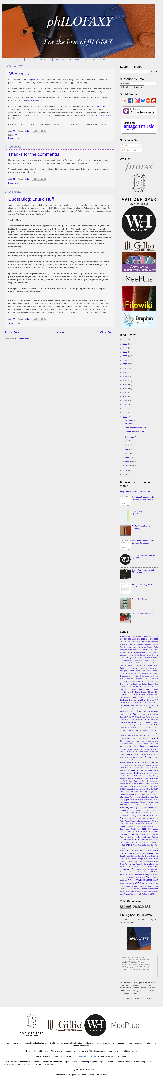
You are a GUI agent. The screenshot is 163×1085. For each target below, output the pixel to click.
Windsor (123, 891)
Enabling (141, 700)
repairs (137, 837)
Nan (135, 781)
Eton (156, 702)
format (141, 727)
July (127, 441)
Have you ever (152, 741)
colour (149, 676)
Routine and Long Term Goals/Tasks (142, 585)
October (128, 420)
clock (129, 676)
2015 (125, 384)
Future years (74, 59)
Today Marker (144, 869)
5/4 (137, 642)
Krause (136, 760)
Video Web (152, 877)
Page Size (154, 797)
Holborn (150, 746)
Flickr (122, 727)
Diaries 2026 (59, 59)
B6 (146, 652)
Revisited (145, 839)
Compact (154, 679)
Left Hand (145, 762)
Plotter (139, 815)
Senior (122, 850)
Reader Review (134, 832)
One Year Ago (141, 792)
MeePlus (129, 773)
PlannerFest (154, 813)
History (142, 746)
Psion (156, 823)
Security (155, 848)
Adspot (19, 59)
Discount (144, 692)
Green (144, 738)
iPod (121, 757)
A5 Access (18, 73)
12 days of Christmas (142, 636)
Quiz (156, 826)
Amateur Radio (152, 647)
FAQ (149, 708)
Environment (137, 702)
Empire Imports (101, 106)
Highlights (132, 746)
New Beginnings (152, 781)
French (151, 730)
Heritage (123, 746)
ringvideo (155, 842)
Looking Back (150, 768)
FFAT (139, 711)
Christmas (124, 673)
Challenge (144, 668)
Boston (122, 660)
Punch (122, 826)
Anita (130, 650)
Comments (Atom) (24, 338)
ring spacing (140, 842)
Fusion (145, 733)
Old (152, 789)
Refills (155, 834)
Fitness (142, 725)
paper (126, 799)
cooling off (149, 681)
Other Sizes (124, 797)
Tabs (136, 861)
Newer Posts (12, 332)
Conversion (140, 681)
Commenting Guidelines (86, 1056)
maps (150, 770)
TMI (137, 869)
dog (137, 695)
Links (94, 59)
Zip (149, 894)
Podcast (124, 818)
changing (123, 671)
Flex (156, 725)
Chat (138, 671)
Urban (136, 874)
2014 (125, 388)
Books (155, 657)
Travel (152, 872)
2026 (125, 340)
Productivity (124, 823)
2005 (125, 474)
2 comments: (13, 183)
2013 (125, 392)
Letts (156, 762)
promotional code (147, 823)
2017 (125, 376)
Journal (148, 757)
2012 (125, 396)
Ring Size (130, 842)
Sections (148, 848)
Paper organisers (136, 799)
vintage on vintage (144, 880)
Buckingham (135, 660)
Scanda (129, 848)
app (134, 650)
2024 (125, 348)
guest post (35, 79)
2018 (125, 372)
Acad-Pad (154, 642)
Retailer (123, 839)
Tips (133, 869)
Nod (135, 786)
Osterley (149, 794)
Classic (155, 673)
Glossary (154, 735)
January (128, 465)
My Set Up (124, 781)
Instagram (136, 754)
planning (132, 815)
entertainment (124, 702)
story (145, 859)
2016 (125, 380)
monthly (149, 776)
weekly (136, 886)
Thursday (136, 866)
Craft (156, 681)
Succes (155, 859)
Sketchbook (137, 853)
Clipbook (123, 676)
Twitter (122, 874)
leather (122, 762)
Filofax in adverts (152, 717)
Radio (133, 829)
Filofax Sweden (135, 719)
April (127, 453)
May (127, 449)
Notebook (128, 789)
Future (151, 733)
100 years (131, 636)
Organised (124, 794)
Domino (142, 695)
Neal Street (142, 781)
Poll (156, 818)
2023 (125, 352)
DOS (152, 695)
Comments (129, 679)
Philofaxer (154, 805)
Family (125, 708)
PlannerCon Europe (139, 813)
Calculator (130, 663)
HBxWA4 (132, 744)
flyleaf (127, 727)
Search (141, 848)
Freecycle (143, 730)
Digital (128, 692)
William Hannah (140, 889)
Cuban (144, 684)
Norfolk (149, 786)
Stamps (147, 856)
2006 (125, 471)
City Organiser (142, 673)
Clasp (150, 673)
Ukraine (130, 874)
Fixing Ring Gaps (139, 599)
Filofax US (154, 719)
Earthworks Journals (146, 697)
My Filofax (153, 778)
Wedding (145, 883)
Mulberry (140, 778)
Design (133, 689)
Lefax (139, 762)
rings (148, 842)
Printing (155, 821)
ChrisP (155, 671)
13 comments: (14, 323)
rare (139, 829)
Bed (156, 652)
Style (150, 859)
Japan (133, 757)
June (127, 445)
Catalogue (124, 668)
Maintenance (124, 770)
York (139, 894)
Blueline (136, 657)
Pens (142, 802)
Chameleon (154, 668)
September (130, 437)
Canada (155, 663)
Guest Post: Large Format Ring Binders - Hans (143, 571)
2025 (125, 344)
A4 (143, 642)
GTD (149, 738)
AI (127, 647)
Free (136, 730)
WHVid (129, 889)
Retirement (130, 839)
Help (156, 744)
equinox (148, 702)
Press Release (136, 821)
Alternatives (142, 647)
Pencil (136, 802)
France (155, 727)
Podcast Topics (148, 818)
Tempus (155, 864)
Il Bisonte (139, 752)
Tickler (144, 866)
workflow (138, 891)
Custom (151, 684)
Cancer (138, 665)
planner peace (152, 810)
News (130, 786)
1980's (155, 636)
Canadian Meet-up (127, 665)
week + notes (153, 883)
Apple (139, 650)
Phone (145, 808)
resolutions (146, 837)
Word (128, 891)
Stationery (154, 856)
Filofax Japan (124, 719)
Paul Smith (154, 799)
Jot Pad (139, 757)
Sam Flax (154, 845)
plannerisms (124, 815)
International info (147, 754)
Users (152, 874)
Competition (124, 681)
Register (130, 837)
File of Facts (45, 59)
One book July (127, 792)
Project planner (134, 823)
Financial (155, 722)
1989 (121, 639)
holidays (136, 749)
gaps (156, 733)
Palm (121, 799)
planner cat (131, 810)
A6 (149, 642)
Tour (136, 872)
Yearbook (133, 894)
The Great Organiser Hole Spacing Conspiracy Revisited (144, 498)
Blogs (129, 657)
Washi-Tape (124, 883)
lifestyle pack (153, 765)
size (130, 853)
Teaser (122, 864)
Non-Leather (141, 786)
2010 (125, 405)
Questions (150, 826)
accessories (138, 644)
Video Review (139, 877)
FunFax (139, 733)
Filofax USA (125, 722)
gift (144, 735)
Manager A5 (142, 770)
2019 (125, 368)
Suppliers (104, 59)
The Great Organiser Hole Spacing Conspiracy (143, 542)
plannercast (124, 813)
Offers (148, 789)
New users (154, 784)
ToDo (152, 869)
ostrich (155, 794)
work (132, 891)
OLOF (156, 789)
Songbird (141, 856)
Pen (124, 802)
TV (157, 872)
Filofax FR (130, 717)
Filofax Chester (146, 714)
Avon (138, 652)
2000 (125, 639)
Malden (133, 770)
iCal (130, 752)
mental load (154, 773)
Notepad (135, 789)
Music (146, 778)
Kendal (155, 757)
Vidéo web (123, 880)
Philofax (145, 805)
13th (151, 636)
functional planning (127, 733)
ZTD (152, 894)
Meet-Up (137, 773)
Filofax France (140, 717)
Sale (144, 845)
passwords (145, 799)
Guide (127, 741)
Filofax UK (145, 719)
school (135, 848)
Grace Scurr (136, 738)
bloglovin (123, 657)
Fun (156, 730)
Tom (156, 869)
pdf (121, 802)
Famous (144, 708)
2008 (125, 413)
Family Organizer (135, 708)
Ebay (156, 697)
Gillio (148, 735)
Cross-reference (126, 684)
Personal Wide (135, 805)
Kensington (124, 760)
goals (122, 738)
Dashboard (123, 686)
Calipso (148, 663)
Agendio (123, 647)
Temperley (139, 864)
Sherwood (135, 850)
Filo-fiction (128, 714)
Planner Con (141, 810)
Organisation (153, 792)
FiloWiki (147, 722)
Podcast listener (135, 818)
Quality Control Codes (133, 826)
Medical (123, 773)
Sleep (143, 853)
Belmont (123, 655)
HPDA (126, 752)
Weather (131, 883)
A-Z (140, 642)
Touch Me (130, 872)
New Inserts (124, 784)
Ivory (126, 757)
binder (149, 655)
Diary (148, 689)
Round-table (126, 845)
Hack (138, 741)
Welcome (143, 886)
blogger (155, 655)
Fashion (155, 708)
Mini (135, 776)
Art (151, 650)
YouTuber (145, 894)
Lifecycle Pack (144, 765)
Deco (156, 686)
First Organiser (133, 725)
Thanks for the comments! (33, 154)
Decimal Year (148, 686)
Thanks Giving (125, 866)
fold (136, 727)
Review (138, 839)
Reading (142, 834)
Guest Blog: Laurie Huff (31, 199)
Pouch (127, 821)
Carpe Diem (153, 665)
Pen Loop (130, 802)
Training (147, 872)
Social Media (125, 856)
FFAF (130, 711)
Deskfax (141, 689)
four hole (148, 727)
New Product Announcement (139, 784)
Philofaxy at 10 (136, 808)
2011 (125, 401)
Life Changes (124, 765)
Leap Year (154, 760)
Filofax (136, 714)
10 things (123, 636)
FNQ (132, 727)
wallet (155, 880)
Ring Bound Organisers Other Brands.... (136, 491)
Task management (146, 861)
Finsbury (123, 725)
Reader (146, 829)
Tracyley (141, 872)
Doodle (148, 695)
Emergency (133, 700)
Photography (153, 808)
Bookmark (148, 657)
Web (138, 883)
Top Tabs (123, 872)
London (143, 768)
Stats (121, 859)
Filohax (134, 722)
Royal (135, 845)
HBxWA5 (140, 744)
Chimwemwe (146, 671)
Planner (123, 810)
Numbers (142, 789)
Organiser (133, 794)
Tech (126, 864)
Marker (155, 770)
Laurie (148, 760)
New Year (123, 786)
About (10, 59)
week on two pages (126, 886)
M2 (157, 768)
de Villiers (139, 686)
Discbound (136, 692)
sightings (148, 850)
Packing (139, 797)
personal (123, 805)
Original (142, 794)
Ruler (139, 845)
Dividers (151, 692)
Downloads (127, 697)
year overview (153, 891)
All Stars (133, 647)
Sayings (123, 848)
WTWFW (144, 891)
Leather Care (131, 762)
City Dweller (132, 673)
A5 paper (46, 115)
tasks (156, 861)
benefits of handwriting (136, 655)
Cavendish (135, 668)
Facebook (154, 705)
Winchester (153, 889)
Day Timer (131, 686)
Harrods (143, 741)
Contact (132, 681)
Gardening (123, 735)
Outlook (132, 797)
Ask (129, 652)
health (146, 744)
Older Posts (107, 332)
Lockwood (135, 768)
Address (148, 644)
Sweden (130, 861)
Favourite (123, 711)
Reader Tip (145, 832)
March (128, 457)
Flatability (149, 725)
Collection (135, 676)
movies (134, 778)
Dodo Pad (131, 695)
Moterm (128, 778)
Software (134, 856)
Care (144, 665)
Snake (156, 853)
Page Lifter (146, 797)
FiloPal (141, 722)
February (129, 461)
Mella (144, 773)
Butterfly (123, 663)
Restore (155, 837)
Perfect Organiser (151, 802)
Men (147, 773)
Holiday (129, 749)
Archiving (145, 650)
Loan (129, 768)
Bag (153, 652)
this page (31, 109)
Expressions (145, 705)
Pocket (145, 815)
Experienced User (127, 705)
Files (86, 59)
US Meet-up (144, 874)
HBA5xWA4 (124, 744)
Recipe (149, 834)
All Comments (129, 150)
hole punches (105, 115)
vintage (131, 880)
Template (148, 864)
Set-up (128, 850)
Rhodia (151, 839)
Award (142, 652)
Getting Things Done (135, 735)
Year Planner (125, 894)
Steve (127, 859)
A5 (16, 135)
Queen (144, 826)
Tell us (132, 864)
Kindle (131, 760)
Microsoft (130, 776)
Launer (142, 760)
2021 (125, 360)
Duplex (134, 697)
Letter (151, 762)
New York (32, 100)
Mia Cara (123, 776)
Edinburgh (124, 700)
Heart (151, 744)
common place (142, 679)
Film (121, 714)
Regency (123, 837)
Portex (122, 821)
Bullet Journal (145, 660)
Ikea (133, 752)
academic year (126, 644)
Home (60, 332)
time (150, 866)
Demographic (124, 689)
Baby (149, 652)
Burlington (154, 660)
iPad (156, 754)
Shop (142, 850)
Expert (138, 705)
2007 (125, 417)
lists (125, 768)
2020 (125, 364)
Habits (133, 741)
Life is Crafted (134, 765)
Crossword (137, 684)
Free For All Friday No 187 (143, 614)
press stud (147, 821)
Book (142, 657)
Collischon (143, 676)
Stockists (133, 859)
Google (128, 738)
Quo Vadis (124, 829)
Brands (128, 660)
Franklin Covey (126, 730)
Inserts (128, 754)
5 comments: (13, 138)
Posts (125, 145)
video (131, 877)
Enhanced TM (152, 700)
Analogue (123, 650)
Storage (140, 859)
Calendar (139, 663)
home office (144, 749)
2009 (125, 409)
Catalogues (31, 59)
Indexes (146, 752)
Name (131, 781)
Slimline (149, 853)
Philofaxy (124, 807)
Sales (149, 845)
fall (121, 708)
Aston (133, 652)
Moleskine (142, 776)
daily (156, 684)
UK (127, 874)
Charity (131, 671)
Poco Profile (153, 815)
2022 (125, 356)
